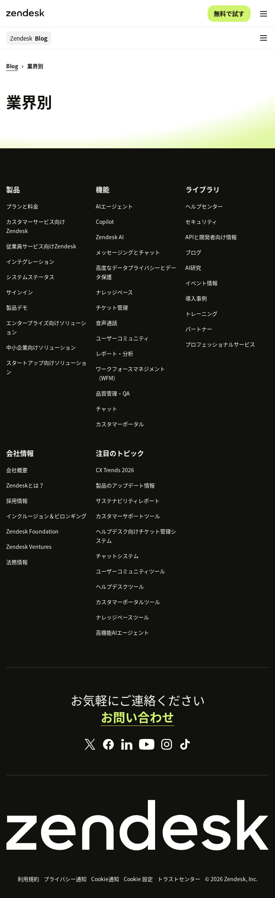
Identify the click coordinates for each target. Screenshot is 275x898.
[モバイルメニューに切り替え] (263, 13)
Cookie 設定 (138, 879)
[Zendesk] (137, 825)
